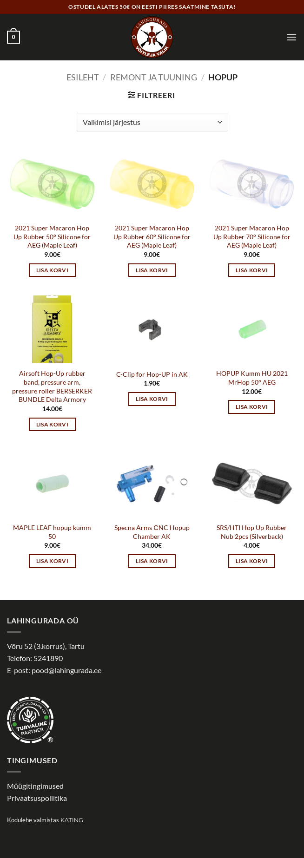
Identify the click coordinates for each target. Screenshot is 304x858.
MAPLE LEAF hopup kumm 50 (52, 532)
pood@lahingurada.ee (66, 670)
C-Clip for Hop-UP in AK (152, 374)
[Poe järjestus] (152, 122)
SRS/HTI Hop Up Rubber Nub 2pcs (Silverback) (252, 532)
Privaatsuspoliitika (37, 797)
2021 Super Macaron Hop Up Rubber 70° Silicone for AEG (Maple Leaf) (252, 236)
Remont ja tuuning (153, 77)
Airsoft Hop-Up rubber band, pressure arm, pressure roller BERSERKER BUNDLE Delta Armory (52, 386)
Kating (71, 820)
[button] (13, 37)
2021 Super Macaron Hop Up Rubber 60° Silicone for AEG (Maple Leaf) (152, 236)
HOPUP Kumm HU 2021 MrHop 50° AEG (252, 377)
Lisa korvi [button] (52, 270)
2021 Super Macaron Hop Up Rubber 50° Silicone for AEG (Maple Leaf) (52, 236)
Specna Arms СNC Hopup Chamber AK (151, 532)
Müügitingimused (35, 785)
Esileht (82, 77)
